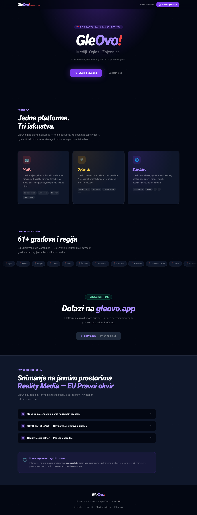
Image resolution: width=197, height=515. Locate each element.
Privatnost (118, 507)
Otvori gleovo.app (86, 73)
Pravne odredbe (147, 4)
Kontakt (89, 507)
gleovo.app (98, 336)
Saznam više (115, 73)
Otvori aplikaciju (168, 4)
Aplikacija (78, 507)
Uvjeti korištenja (103, 507)
